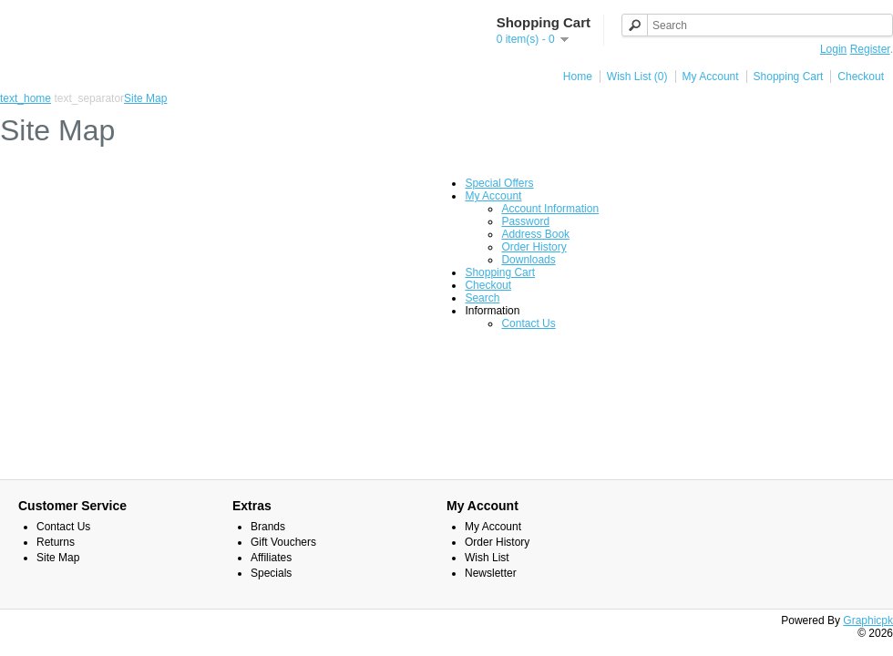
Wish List (487, 557)
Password (525, 221)
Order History (533, 247)
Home (577, 76)
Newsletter (491, 573)
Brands (268, 526)
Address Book (535, 234)
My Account (711, 76)
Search (482, 298)
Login (833, 49)
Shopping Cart (789, 76)
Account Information (550, 208)
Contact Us (528, 323)
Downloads (528, 259)
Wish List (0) (637, 76)
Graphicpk (868, 620)
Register (870, 49)
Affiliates (271, 557)
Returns (55, 542)
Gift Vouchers (283, 542)
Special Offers (499, 183)
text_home (25, 98)
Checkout (860, 76)
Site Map (145, 98)
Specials (271, 573)
